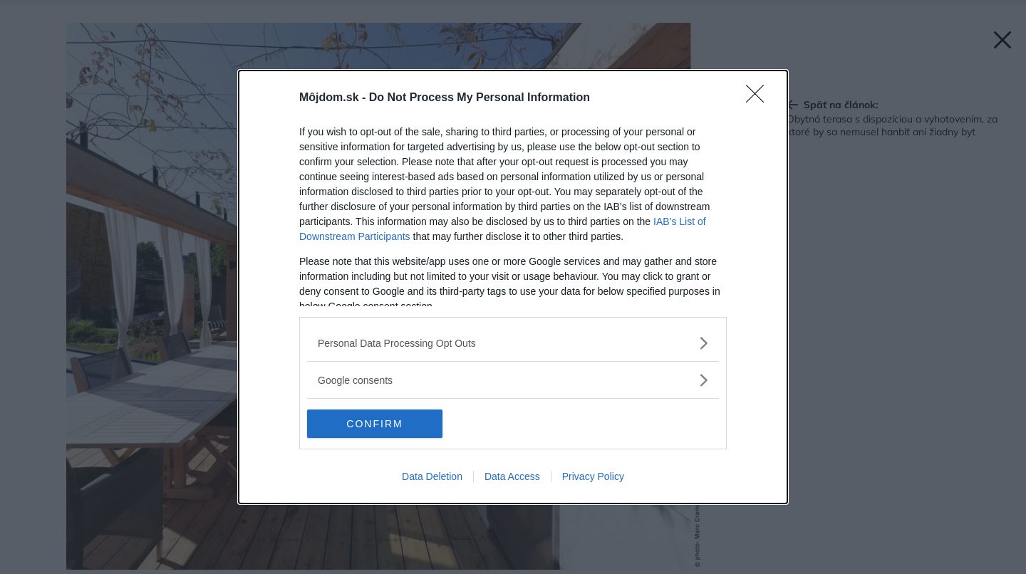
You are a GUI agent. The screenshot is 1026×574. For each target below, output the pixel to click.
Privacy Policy (593, 476)
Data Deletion (432, 476)
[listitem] (513, 342)
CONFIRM (374, 423)
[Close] (759, 98)
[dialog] (513, 287)
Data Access (512, 476)
